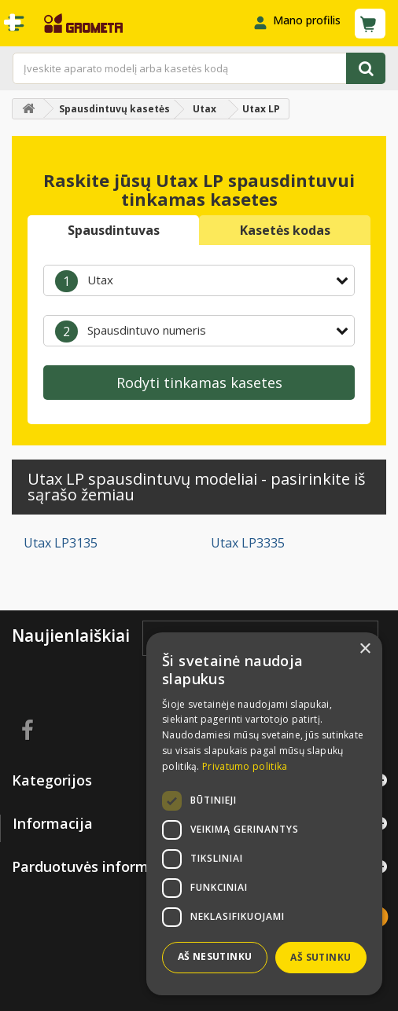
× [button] (364, 649)
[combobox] (199, 280)
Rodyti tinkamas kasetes (199, 382)
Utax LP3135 (61, 542)
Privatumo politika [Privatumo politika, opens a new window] (244, 766)
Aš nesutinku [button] (215, 956)
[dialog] (264, 813)
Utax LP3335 (248, 542)
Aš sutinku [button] (320, 957)
